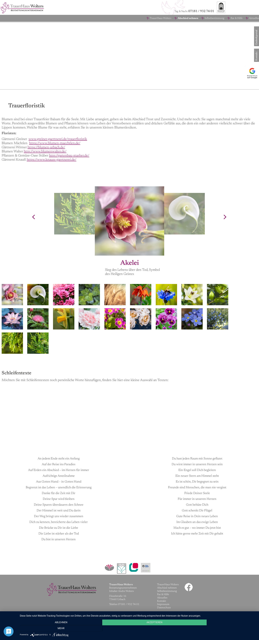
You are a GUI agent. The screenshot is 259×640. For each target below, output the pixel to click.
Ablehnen (55, 628)
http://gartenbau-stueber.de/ (69, 155)
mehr (220, 628)
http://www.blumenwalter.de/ (45, 151)
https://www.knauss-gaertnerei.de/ (51, 160)
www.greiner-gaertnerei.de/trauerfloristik (58, 139)
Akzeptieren (138, 628)
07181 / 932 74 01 (201, 11)
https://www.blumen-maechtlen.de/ (54, 143)
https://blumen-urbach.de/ (46, 147)
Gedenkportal (256, 42)
